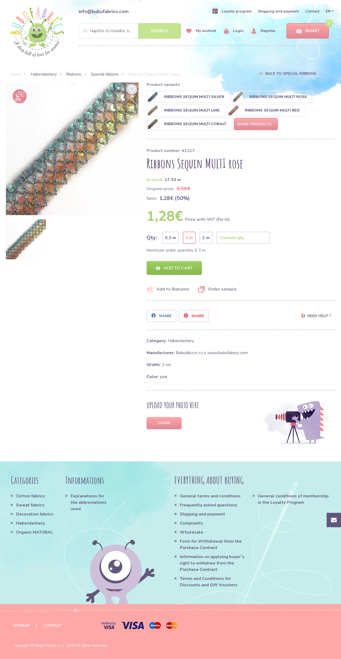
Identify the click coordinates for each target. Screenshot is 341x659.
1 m (189, 238)
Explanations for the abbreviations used (89, 502)
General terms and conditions (210, 496)
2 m (206, 238)
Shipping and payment (278, 11)
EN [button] (328, 11)
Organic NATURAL (34, 532)
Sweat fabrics (30, 505)
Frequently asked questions (208, 505)
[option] (72, 149)
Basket (308, 31)
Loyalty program (231, 11)
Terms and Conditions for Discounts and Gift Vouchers (209, 582)
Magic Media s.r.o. (50, 645)
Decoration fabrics (35, 514)
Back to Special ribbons (290, 73)
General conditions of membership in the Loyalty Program (293, 499)
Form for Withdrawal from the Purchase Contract (211, 544)
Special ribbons (105, 74)
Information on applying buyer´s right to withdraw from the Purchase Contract (212, 563)
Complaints (191, 523)
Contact (312, 11)
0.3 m (170, 238)
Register (263, 31)
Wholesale (191, 532)
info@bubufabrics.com (104, 11)
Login (233, 31)
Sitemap (21, 625)
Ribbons (73, 74)
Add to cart (174, 268)
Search (159, 31)
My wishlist (201, 31)
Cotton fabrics (30, 496)
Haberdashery (44, 74)
